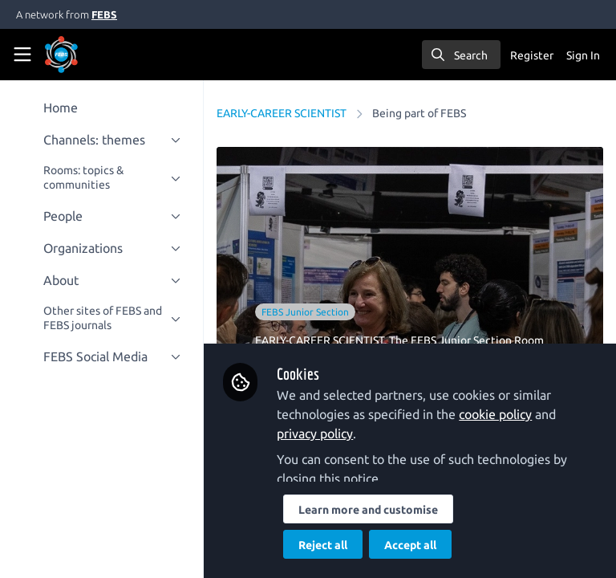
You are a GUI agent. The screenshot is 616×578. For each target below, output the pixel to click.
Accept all (412, 545)
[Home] (83, 54)
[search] (461, 54)
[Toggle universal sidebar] (22, 54)
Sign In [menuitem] (583, 55)
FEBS (104, 14)
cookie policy (496, 414)
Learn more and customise (370, 509)
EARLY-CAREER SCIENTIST (283, 113)
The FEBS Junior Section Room (468, 340)
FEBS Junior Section (307, 312)
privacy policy (316, 433)
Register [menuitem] (531, 55)
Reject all (324, 545)
